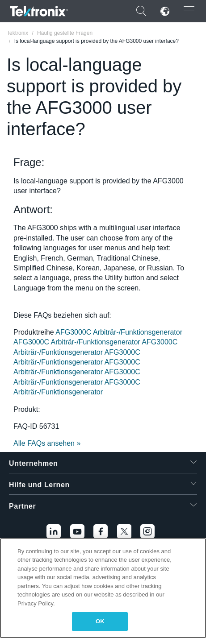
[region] (103, 588)
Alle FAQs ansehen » (46, 443)
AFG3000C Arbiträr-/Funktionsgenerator (118, 332)
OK (100, 621)
